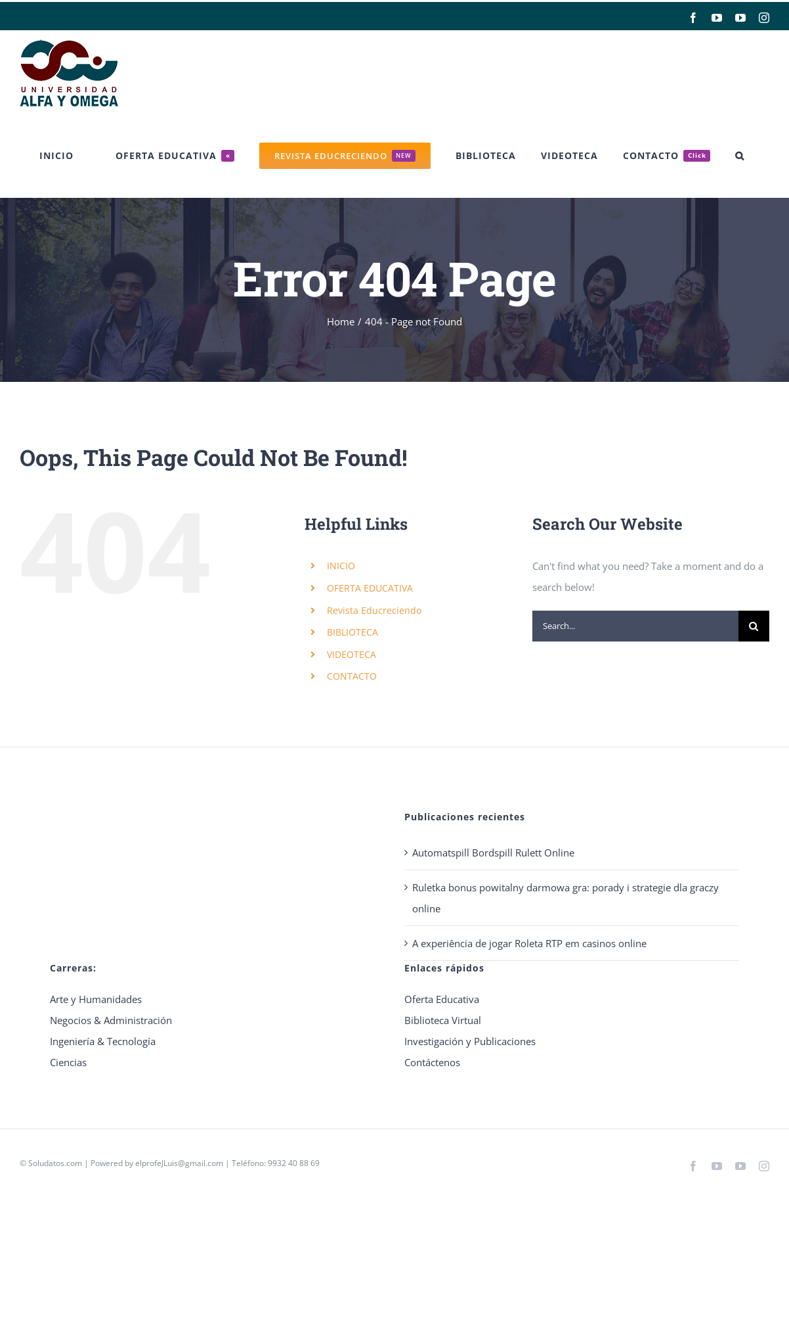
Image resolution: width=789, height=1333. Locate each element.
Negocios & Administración (111, 1020)
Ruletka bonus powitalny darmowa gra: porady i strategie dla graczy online (565, 898)
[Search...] (635, 626)
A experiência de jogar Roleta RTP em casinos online (529, 943)
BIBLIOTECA (352, 632)
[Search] (753, 626)
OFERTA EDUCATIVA (370, 588)
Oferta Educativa (441, 999)
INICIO (341, 565)
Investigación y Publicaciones (470, 1041)
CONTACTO (352, 676)
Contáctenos (432, 1062)
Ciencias (68, 1062)
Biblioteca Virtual (442, 1020)
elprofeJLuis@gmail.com (179, 1163)
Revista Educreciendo (374, 610)
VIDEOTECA (351, 654)
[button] (739, 155)
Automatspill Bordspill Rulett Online (493, 852)
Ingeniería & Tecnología (103, 1041)
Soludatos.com (55, 1163)
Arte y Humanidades (96, 999)
